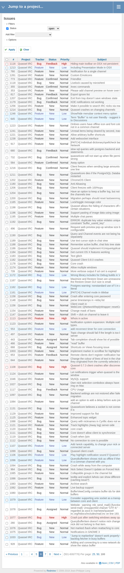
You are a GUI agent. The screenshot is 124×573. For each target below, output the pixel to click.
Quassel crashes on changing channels (93, 109)
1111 (13, 432)
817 (13, 94)
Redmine (51, 571)
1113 (13, 318)
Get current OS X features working (90, 252)
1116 (13, 63)
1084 (13, 401)
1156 (13, 305)
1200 (13, 198)
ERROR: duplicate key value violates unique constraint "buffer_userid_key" (96, 222)
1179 (13, 102)
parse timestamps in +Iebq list (87, 300)
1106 (13, 454)
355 (13, 86)
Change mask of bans (83, 310)
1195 (13, 216)
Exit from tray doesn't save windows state (94, 98)
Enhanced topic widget (83, 417)
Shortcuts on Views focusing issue (90, 347)
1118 (13, 82)
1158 (13, 296)
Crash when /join (80, 436)
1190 (13, 235)
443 (13, 339)
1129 (13, 413)
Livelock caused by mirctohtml (88, 82)
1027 (13, 384)
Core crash (77, 263)
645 (13, 118)
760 (13, 71)
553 (13, 328)
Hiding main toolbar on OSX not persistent (94, 63)
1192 (13, 221)
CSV (111, 563)
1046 (13, 378)
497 (13, 334)
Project (26, 59)
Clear (26, 49)
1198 (13, 207)
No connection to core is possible (89, 440)
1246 (13, 113)
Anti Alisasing (78, 183)
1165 (13, 202)
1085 (13, 473)
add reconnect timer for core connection (93, 328)
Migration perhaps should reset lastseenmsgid (97, 198)
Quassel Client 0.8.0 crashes (87, 259)
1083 (13, 483)
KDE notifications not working (87, 102)
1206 (13, 187)
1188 (13, 244)
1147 (13, 314)
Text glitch (76, 255)
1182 (13, 259)
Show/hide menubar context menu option (94, 113)
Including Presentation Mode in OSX (91, 67)
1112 (13, 440)
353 (13, 90)
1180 (13, 183)
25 (93, 554)
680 (13, 150)
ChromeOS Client (81, 180)
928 (13, 544)
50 (97, 554)
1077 (13, 517)
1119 (13, 436)
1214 (13, 109)
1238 (13, 138)
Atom (104, 563)
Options (12, 40)
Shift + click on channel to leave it (89, 314)
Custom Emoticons (81, 75)
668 (13, 347)
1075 (13, 531)
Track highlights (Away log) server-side (92, 425)
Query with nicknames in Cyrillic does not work (97, 421)
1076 (13, 528)
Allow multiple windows (84, 267)
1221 (13, 134)
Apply (12, 49)
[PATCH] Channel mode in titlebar (90, 292)
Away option (77, 162)
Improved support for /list (85, 413)
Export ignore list (80, 94)
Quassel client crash (82, 451)
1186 (13, 248)
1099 (13, 451)
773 (13, 79)
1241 (13, 130)
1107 (13, 445)
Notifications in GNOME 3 (85, 531)
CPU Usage (77, 389)
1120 (13, 429)
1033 (13, 537)
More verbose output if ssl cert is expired (93, 271)
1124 (13, 373)
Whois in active (79, 318)
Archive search (79, 483)
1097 (13, 394)
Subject (102, 59)
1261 (13, 75)
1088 (13, 421)
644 (13, 360)
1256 (13, 105)
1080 (13, 492)
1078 (13, 509)
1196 (13, 212)
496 (13, 228)
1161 (13, 292)
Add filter (10, 34)
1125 (13, 417)
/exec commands (80, 86)
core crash (76, 429)
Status (12, 28)
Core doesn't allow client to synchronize (93, 432)
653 (13, 354)
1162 (13, 287)
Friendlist (76, 79)
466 (13, 343)
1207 (13, 98)
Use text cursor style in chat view (89, 240)
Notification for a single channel (88, 71)
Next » (57, 554)
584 (13, 162)
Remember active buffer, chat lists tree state (95, 244)
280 (13, 522)
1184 (13, 252)
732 (13, 157)
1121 (13, 425)
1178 (13, 263)
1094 (13, 465)
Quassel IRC (25, 63)
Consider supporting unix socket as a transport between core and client (97, 500)
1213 (13, 67)
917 (13, 143)
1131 (13, 408)
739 (13, 271)
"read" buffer (78, 343)
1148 (13, 300)
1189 (13, 240)
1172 (13, 275)
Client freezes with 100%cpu (87, 187)
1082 (13, 487)
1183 (13, 255)
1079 (13, 499)
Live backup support (82, 487)
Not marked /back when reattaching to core (95, 528)
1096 (13, 460)
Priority (64, 59)
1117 (13, 389)
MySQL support (79, 378)
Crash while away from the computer (91, 465)
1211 (13, 174)
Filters (11, 24)
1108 (13, 366)
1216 (13, 167)
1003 (13, 351)
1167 (13, 280)
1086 (13, 478)
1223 (13, 125)
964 (13, 469)
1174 (13, 267)
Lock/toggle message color (86, 202)
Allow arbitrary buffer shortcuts (88, 134)
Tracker (39, 59)
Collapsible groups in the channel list (91, 473)
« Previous (12, 554)
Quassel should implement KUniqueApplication (97, 248)
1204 (13, 192)
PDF (118, 563)
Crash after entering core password (91, 296)
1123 (13, 323)
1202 (13, 180)
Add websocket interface (84, 138)
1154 (13, 310)
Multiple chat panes (82, 216)
